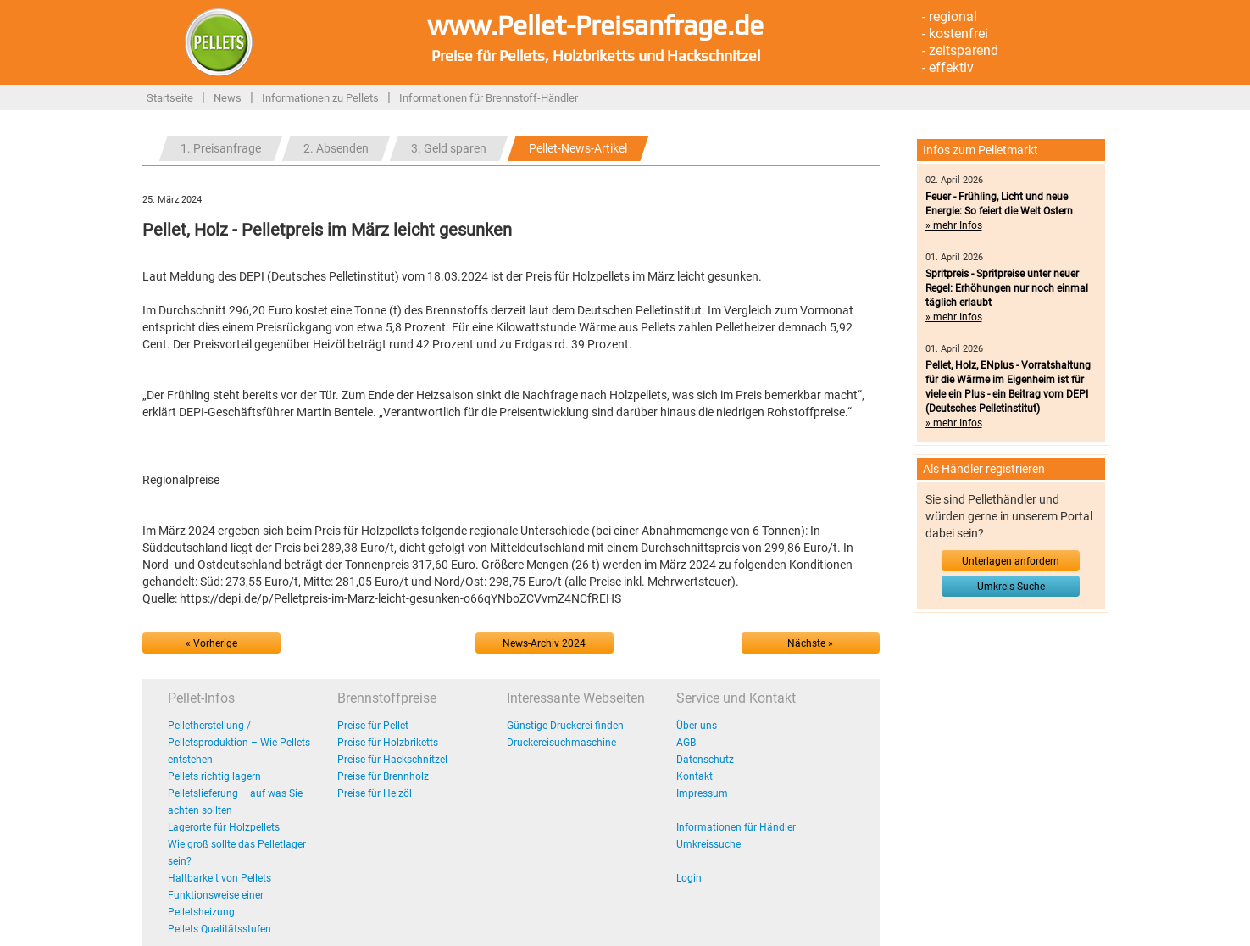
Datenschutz (705, 759)
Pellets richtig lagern (214, 776)
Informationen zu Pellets (320, 98)
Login (689, 878)
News (228, 98)
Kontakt (694, 776)
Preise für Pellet (372, 726)
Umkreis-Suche (1011, 587)
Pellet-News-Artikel (578, 148)
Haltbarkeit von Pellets (219, 878)
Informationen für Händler (736, 827)
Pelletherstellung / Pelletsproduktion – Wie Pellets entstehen (239, 742)
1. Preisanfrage (221, 148)
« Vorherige (211, 643)
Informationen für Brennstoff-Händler (488, 98)
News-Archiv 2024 (544, 643)
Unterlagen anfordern (1010, 561)
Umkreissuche (708, 844)
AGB (686, 742)
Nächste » (810, 643)
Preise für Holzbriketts (387, 742)
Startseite (170, 98)
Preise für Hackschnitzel (392, 759)
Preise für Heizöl (374, 793)
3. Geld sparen (448, 148)
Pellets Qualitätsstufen (219, 929)
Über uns (696, 726)
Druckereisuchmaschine (561, 742)
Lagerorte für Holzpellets (224, 827)
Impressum (702, 793)
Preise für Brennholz (383, 776)
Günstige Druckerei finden (565, 726)
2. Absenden (336, 148)
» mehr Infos (953, 225)
